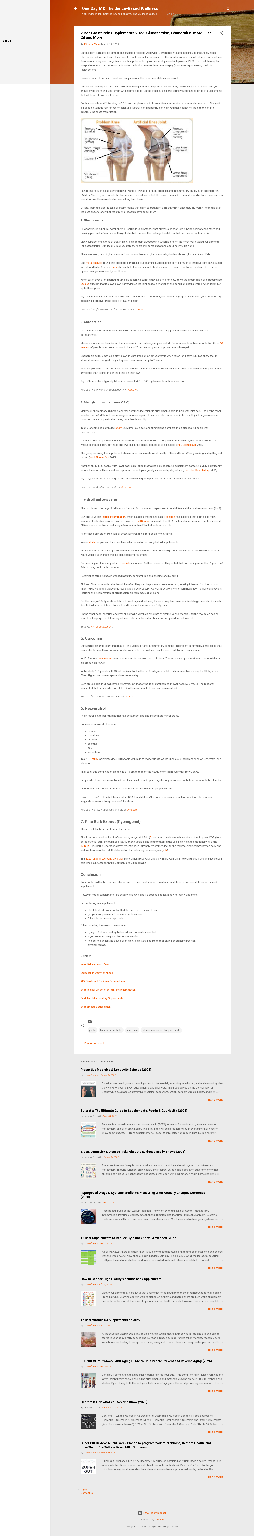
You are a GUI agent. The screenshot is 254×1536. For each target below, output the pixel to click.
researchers (105, 669)
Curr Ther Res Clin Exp (197, 481)
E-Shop (124, 25)
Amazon (142, 320)
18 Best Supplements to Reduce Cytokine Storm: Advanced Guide (128, 1249)
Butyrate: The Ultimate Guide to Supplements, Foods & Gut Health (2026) (134, 1121)
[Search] (228, 9)
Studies (85, 294)
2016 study (144, 532)
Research (169, 527)
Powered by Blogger (152, 1513)
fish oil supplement (101, 637)
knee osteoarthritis (111, 1041)
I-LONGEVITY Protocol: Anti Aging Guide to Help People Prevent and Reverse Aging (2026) (146, 1372)
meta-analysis (94, 273)
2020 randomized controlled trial (104, 869)
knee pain (132, 1041)
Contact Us (87, 1503)
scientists (125, 574)
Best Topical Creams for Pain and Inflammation (108, 1000)
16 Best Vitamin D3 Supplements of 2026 (110, 1331)
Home (89, 25)
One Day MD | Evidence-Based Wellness (120, 8)
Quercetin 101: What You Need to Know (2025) (114, 1413)
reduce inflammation (113, 527)
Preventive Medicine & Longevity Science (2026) (116, 1080)
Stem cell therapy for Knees (97, 983)
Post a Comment (94, 1054)
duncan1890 (160, 1520)
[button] (221, 44)
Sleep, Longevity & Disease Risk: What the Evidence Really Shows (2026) (133, 1162)
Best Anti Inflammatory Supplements (102, 1009)
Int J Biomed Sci (186, 455)
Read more (215, 1110)
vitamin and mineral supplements (161, 1041)
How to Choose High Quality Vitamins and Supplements (121, 1290)
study (114, 278)
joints (92, 1041)
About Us (105, 25)
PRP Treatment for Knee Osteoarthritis (103, 992)
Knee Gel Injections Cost (95, 975)
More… (140, 25)
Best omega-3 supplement (96, 1017)
